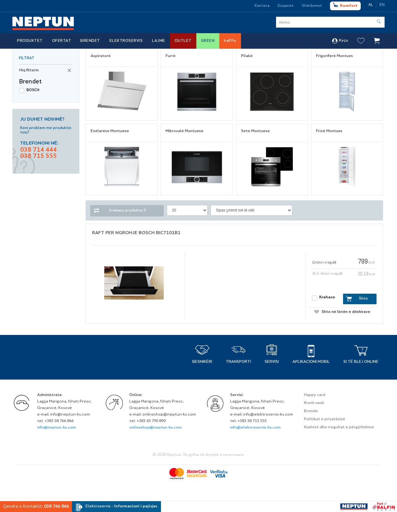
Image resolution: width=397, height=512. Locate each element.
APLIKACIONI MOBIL (311, 362)
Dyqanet (286, 6)
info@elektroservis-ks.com (255, 428)
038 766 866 (56, 507)
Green (208, 41)
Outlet (183, 41)
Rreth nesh (314, 403)
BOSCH (32, 90)
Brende (311, 411)
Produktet (30, 41)
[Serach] (330, 22)
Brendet (90, 41)
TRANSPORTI (238, 362)
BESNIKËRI (202, 362)
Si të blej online (360, 362)
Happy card (314, 395)
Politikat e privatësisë (324, 419)
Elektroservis (126, 41)
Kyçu (340, 41)
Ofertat (61, 41)
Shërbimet (312, 6)
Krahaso (327, 297)
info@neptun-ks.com (56, 428)
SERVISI (272, 362)
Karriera (262, 6)
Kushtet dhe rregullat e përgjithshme (339, 427)
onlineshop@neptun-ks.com (155, 428)
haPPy (230, 41)
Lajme (158, 41)
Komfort (345, 5)
